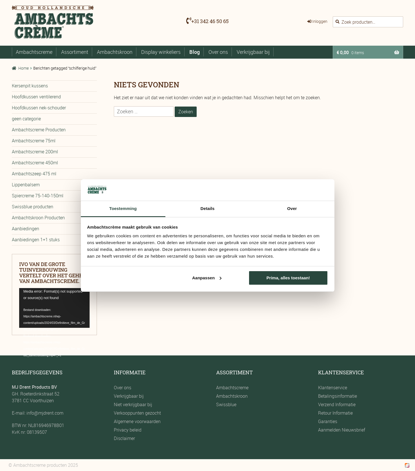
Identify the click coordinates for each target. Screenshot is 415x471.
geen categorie (26, 119)
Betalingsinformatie (337, 396)
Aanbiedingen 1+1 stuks (36, 239)
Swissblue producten (32, 207)
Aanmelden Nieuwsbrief (341, 430)
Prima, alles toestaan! (288, 277)
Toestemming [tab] (123, 208)
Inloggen (319, 21)
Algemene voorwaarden (137, 421)
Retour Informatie (335, 413)
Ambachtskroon (114, 52)
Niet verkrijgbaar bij (133, 404)
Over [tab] (292, 208)
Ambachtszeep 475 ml (34, 174)
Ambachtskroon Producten (38, 218)
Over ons (218, 52)
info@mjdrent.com (44, 413)
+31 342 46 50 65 (210, 21)
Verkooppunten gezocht (137, 413)
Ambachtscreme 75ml (34, 141)
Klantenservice (332, 387)
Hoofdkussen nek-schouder (39, 108)
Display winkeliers (161, 52)
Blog (194, 52)
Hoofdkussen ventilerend (36, 97)
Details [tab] (208, 208)
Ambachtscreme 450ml (35, 163)
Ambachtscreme (34, 52)
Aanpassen (206, 277)
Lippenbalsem (26, 185)
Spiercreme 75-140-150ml (37, 196)
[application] (54, 308)
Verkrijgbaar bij (253, 52)
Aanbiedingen (25, 228)
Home (23, 68)
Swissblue (226, 404)
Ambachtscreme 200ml (35, 152)
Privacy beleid (127, 430)
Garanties (327, 421)
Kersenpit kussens (30, 86)
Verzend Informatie (337, 404)
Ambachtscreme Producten (39, 130)
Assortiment (74, 52)
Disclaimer (124, 438)
